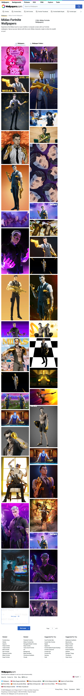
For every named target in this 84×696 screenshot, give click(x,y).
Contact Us (10, 677)
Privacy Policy (59, 689)
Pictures (27, 2)
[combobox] (49, 6)
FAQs (15, 677)
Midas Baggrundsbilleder (19, 681)
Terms (66, 689)
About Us (3, 677)
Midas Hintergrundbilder (35, 681)
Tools (58, 2)
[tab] (20, 43)
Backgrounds (16, 2)
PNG (42, 2)
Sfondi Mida (6, 684)
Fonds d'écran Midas (49, 684)
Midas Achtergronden (35, 684)
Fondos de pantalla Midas (19, 684)
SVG (34, 2)
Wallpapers (5, 2)
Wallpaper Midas (62, 684)
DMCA (78, 689)
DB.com (25, 677)
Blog (19, 677)
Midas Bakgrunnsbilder (9, 686)
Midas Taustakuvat (23, 686)
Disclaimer (72, 689)
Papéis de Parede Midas (67, 681)
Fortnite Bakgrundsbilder (51, 681)
